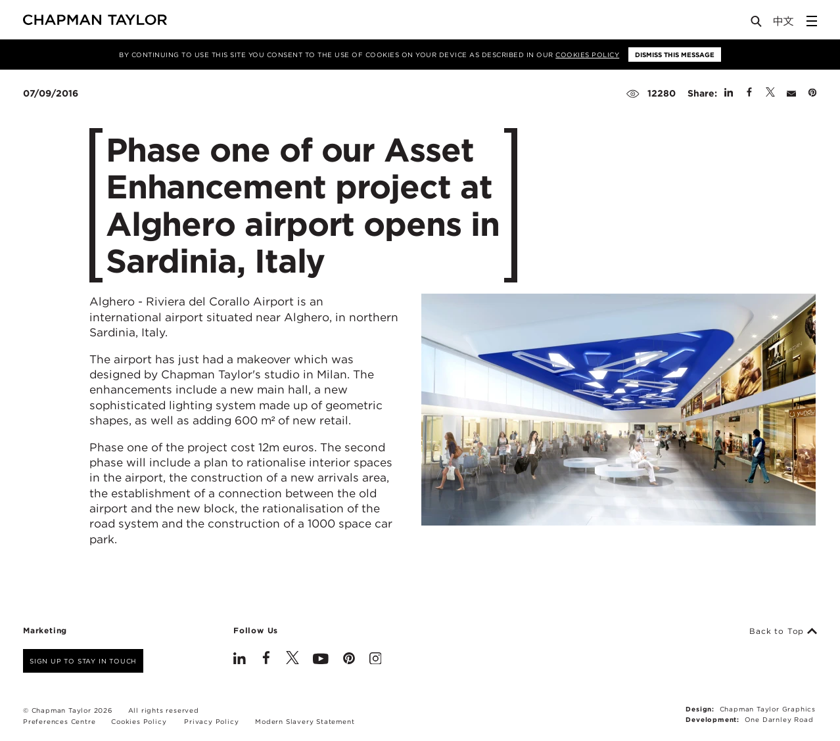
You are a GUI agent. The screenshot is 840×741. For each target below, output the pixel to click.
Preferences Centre (59, 721)
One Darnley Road (779, 719)
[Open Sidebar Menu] (811, 21)
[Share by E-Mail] (791, 93)
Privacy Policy (211, 721)
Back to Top (783, 631)
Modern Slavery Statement (304, 721)
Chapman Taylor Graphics (768, 709)
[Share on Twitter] (770, 93)
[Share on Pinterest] (812, 93)
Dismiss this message (674, 54)
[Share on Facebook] (749, 93)
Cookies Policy (587, 54)
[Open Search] (757, 24)
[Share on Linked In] (728, 93)
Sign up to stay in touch (83, 661)
